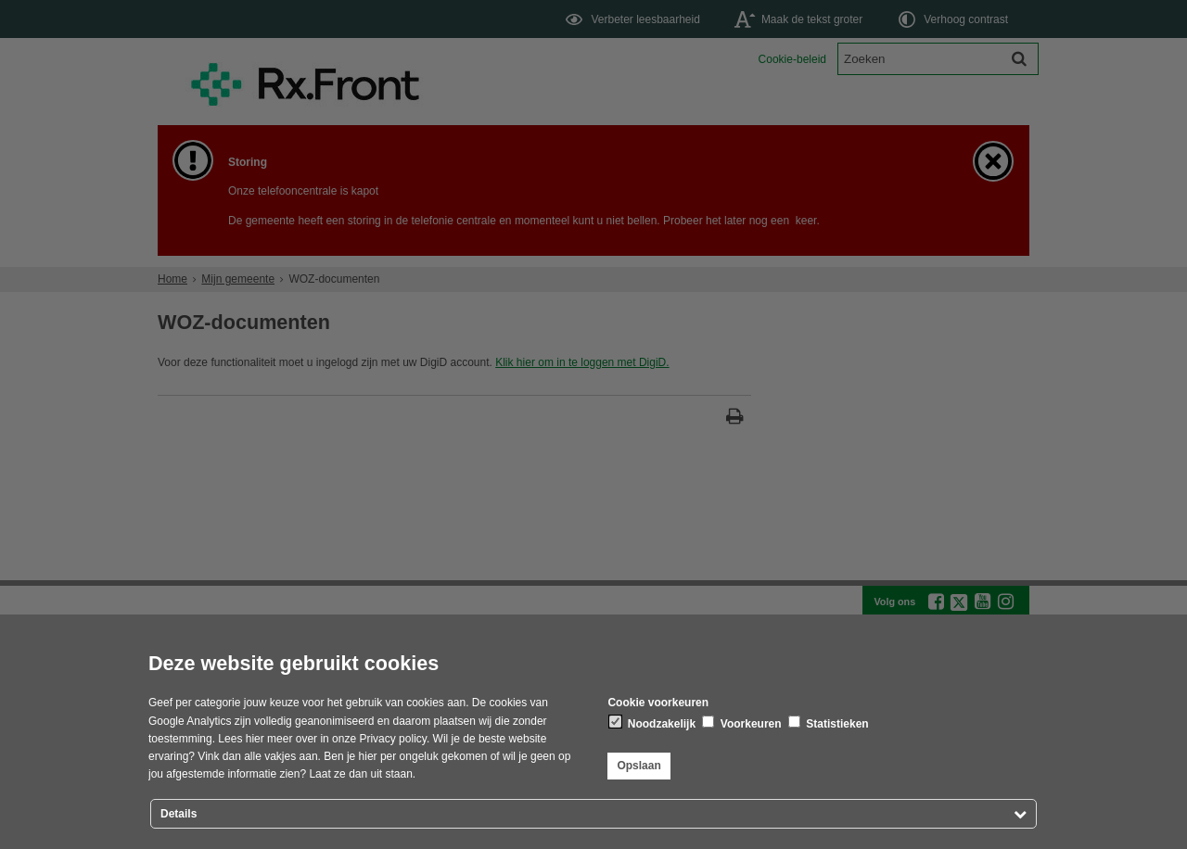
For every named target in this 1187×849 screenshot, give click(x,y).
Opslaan (638, 765)
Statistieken (828, 723)
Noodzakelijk (652, 723)
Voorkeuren (741, 723)
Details (178, 813)
